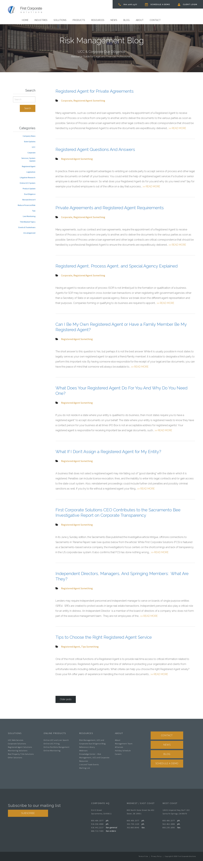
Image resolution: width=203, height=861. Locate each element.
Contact (155, 20)
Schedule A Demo (157, 4)
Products (79, 20)
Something (99, 100)
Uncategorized (29, 233)
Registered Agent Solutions (20, 747)
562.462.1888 (171, 824)
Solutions (60, 20)
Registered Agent (82, 100)
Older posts (65, 699)
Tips (83, 646)
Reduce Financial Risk (26, 205)
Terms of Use (143, 856)
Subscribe (28, 813)
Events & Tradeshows (26, 227)
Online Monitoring (52, 750)
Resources (97, 20)
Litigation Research (27, 177)
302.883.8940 (136, 827)
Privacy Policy (156, 856)
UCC (33, 147)
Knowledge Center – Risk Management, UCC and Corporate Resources (94, 757)
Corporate (66, 100)
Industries (41, 20)
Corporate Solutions (17, 743)
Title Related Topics (27, 222)
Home (25, 20)
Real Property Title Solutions (21, 754)
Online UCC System (27, 183)
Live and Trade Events (89, 764)
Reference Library (87, 747)
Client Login (187, 4)
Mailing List (84, 768)
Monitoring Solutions (17, 750)
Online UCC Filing (52, 743)
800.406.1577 (127, 4)
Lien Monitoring (29, 216)
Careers (118, 754)
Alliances (119, 747)
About (140, 20)
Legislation (30, 172)
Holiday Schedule (123, 750)
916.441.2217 (104, 827)
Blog (126, 20)
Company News (29, 136)
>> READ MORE (177, 128)
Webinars (83, 750)
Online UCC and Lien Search (56, 740)
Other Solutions (15, 757)
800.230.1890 (172, 827)
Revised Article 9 (28, 199)
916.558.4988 (100, 824)
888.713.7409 (103, 831)
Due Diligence (29, 194)
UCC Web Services (15, 740)
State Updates (29, 141)
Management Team (124, 743)
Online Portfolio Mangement (56, 747)
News (114, 20)
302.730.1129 (136, 824)
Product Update (29, 188)
